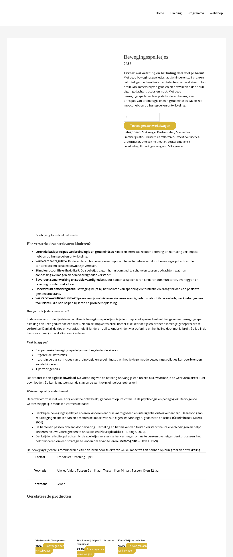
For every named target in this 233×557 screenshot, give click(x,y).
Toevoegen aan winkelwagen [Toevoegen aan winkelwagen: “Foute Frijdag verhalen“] (135, 467)
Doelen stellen (169, 130)
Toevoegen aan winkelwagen (150, 123)
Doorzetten (188, 130)
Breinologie (150, 130)
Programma (195, 12)
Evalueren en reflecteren (163, 134)
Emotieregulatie (134, 134)
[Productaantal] (142, 114)
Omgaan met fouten (169, 139)
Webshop (216, 12)
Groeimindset (145, 139)
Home (160, 12)
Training (176, 12)
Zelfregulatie (132, 148)
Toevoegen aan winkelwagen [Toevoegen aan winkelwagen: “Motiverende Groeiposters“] (52, 467)
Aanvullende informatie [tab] (69, 153)
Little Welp (26, 552)
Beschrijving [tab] (43, 153)
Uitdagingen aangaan (174, 144)
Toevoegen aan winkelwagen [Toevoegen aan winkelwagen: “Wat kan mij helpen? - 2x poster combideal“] (93, 470)
